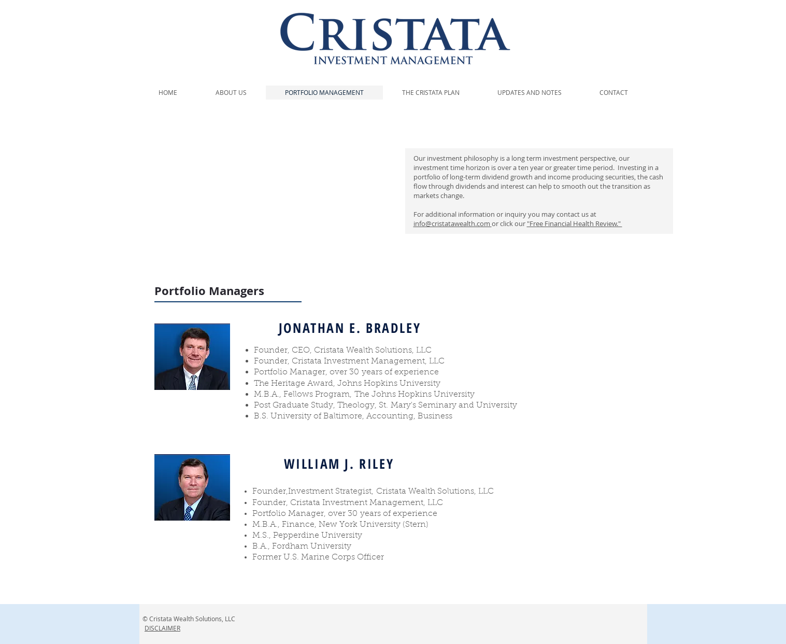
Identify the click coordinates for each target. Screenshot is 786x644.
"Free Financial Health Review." (574, 223)
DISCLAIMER (162, 628)
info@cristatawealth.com (452, 223)
